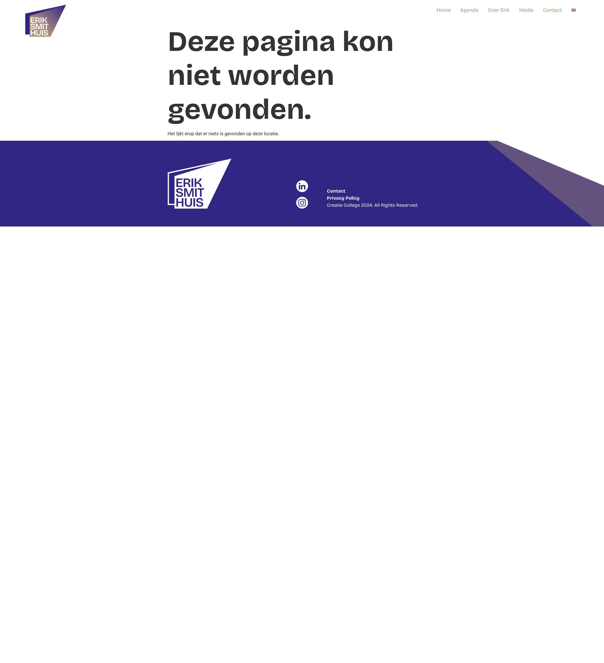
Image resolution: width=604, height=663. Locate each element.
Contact (552, 10)
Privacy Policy (343, 198)
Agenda (469, 10)
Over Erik (499, 10)
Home (444, 10)
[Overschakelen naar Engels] (573, 10)
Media (526, 10)
